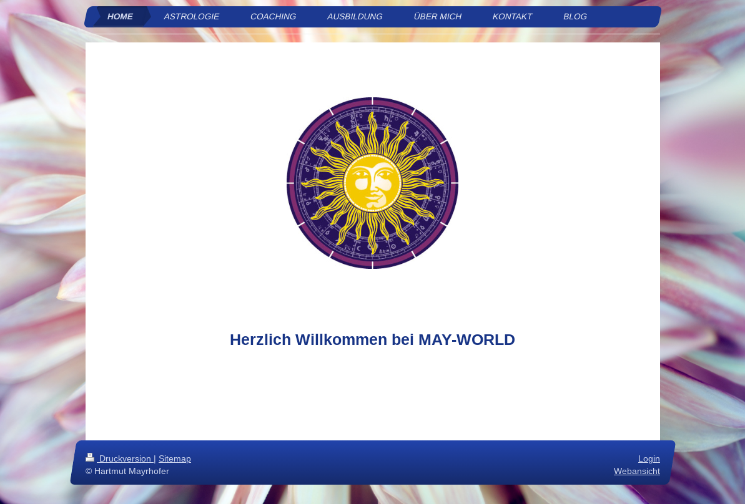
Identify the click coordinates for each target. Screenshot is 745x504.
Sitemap (175, 458)
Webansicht (637, 471)
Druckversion (120, 458)
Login (649, 458)
